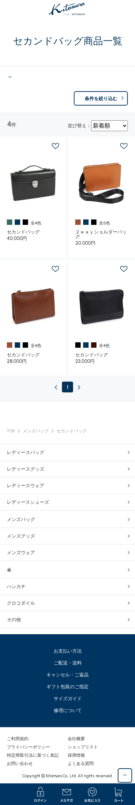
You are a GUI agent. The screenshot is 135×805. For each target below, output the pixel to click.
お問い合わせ (20, 763)
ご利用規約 (17, 738)
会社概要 (76, 738)
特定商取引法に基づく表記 (33, 755)
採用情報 (76, 755)
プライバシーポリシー (28, 747)
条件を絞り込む (101, 98)
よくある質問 (81, 763)
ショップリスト (83, 747)
